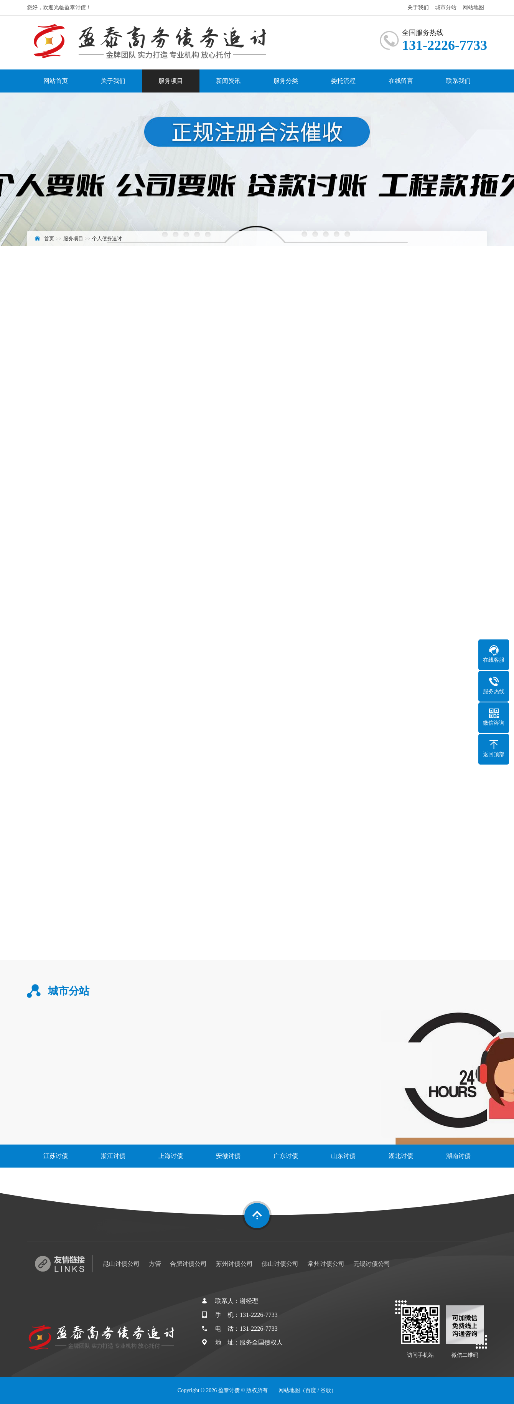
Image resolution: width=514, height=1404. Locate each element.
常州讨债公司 (326, 1263)
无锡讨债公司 (371, 1263)
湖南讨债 (458, 1156)
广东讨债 (285, 1156)
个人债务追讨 (107, 238)
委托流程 (343, 81)
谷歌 (325, 1390)
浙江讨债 (113, 1156)
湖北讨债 (401, 1156)
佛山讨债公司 (280, 1263)
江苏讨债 (55, 1156)
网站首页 (55, 81)
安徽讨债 (228, 1156)
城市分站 (445, 7)
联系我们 (458, 81)
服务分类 (285, 81)
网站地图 (473, 7)
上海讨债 (170, 1156)
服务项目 (170, 81)
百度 (310, 1390)
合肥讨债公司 (188, 1263)
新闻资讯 (228, 81)
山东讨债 (343, 1156)
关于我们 (418, 7)
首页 (49, 238)
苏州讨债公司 (234, 1263)
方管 (155, 1263)
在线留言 (401, 81)
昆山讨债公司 (121, 1263)
